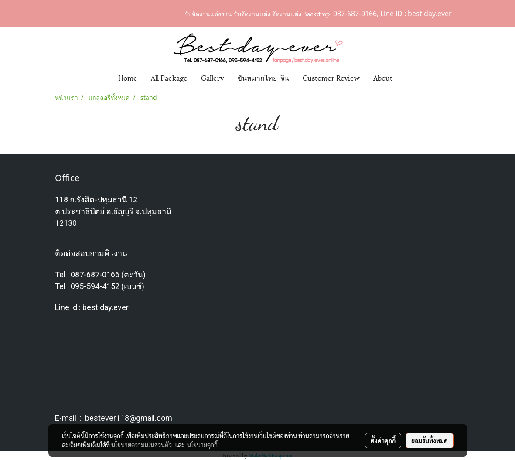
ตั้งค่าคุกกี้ (383, 440)
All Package (169, 77)
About (382, 77)
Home (127, 77)
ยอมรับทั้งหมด (429, 440)
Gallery (212, 77)
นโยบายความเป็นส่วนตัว (141, 445)
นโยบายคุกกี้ (202, 445)
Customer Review (331, 77)
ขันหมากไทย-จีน (263, 77)
